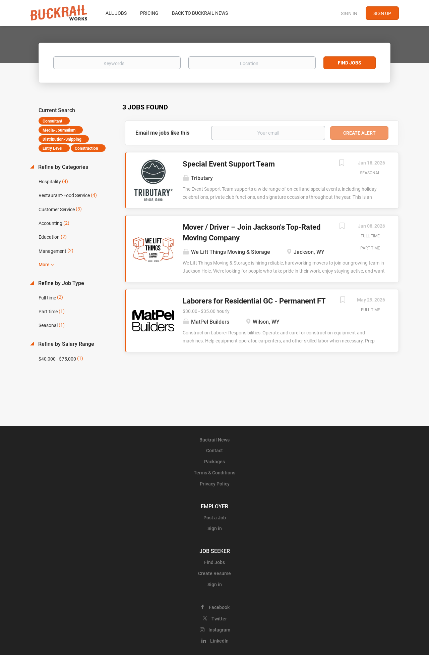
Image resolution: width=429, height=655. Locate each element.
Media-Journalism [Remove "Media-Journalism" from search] (59, 130)
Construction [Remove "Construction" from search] (86, 148)
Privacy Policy (215, 483)
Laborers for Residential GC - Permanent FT (254, 301)
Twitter (219, 618)
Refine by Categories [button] (62, 167)
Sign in (349, 13)
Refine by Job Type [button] (60, 283)
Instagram (219, 630)
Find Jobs (349, 62)
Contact (214, 450)
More (44, 264)
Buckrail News (214, 439)
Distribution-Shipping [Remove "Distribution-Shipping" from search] (62, 139)
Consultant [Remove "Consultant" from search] (52, 121)
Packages (214, 461)
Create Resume (214, 573)
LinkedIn (219, 641)
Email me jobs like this (162, 133)
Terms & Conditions (214, 472)
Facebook (219, 607)
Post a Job (214, 517)
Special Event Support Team (229, 164)
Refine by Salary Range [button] (65, 344)
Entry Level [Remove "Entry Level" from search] (52, 148)
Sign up (382, 13)
